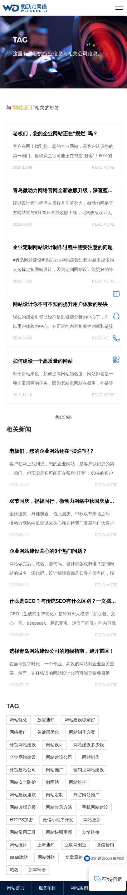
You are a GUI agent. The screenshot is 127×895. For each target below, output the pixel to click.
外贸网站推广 (86, 794)
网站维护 (77, 782)
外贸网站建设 (23, 744)
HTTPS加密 (21, 819)
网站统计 (18, 844)
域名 (14, 869)
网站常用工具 (23, 832)
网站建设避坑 (23, 794)
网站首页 (15, 887)
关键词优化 (48, 732)
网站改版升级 (23, 807)
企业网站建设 (23, 757)
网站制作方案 (82, 732)
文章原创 (74, 857)
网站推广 (54, 769)
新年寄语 (37, 869)
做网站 (52, 782)
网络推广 (18, 732)
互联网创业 (75, 844)
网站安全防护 (23, 782)
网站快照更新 (59, 832)
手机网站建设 (95, 807)
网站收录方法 (59, 807)
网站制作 (91, 757)
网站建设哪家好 (80, 719)
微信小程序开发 (58, 819)
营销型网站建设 (88, 769)
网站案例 (79, 887)
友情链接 (91, 832)
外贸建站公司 (23, 769)
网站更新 (92, 819)
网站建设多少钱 (88, 744)
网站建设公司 (59, 757)
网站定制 (54, 794)
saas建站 (19, 857)
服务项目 (47, 887)
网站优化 (18, 719)
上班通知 (46, 844)
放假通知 (46, 719)
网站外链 (46, 857)
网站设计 (54, 744)
